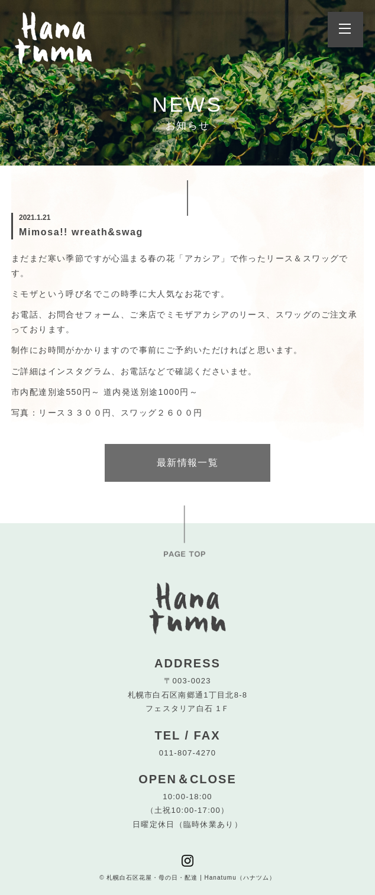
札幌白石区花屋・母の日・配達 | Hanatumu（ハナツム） (190, 877)
